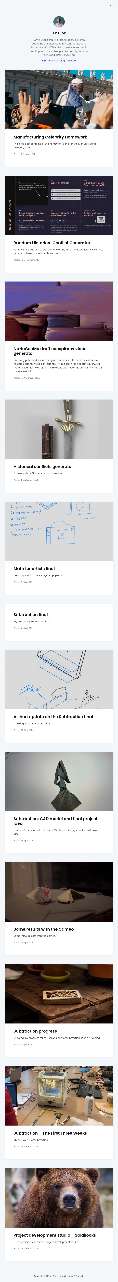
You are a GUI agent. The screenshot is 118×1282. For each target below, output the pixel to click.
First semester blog (53, 60)
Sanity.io (80, 1276)
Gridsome (69, 1276)
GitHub (71, 60)
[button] (111, 5)
